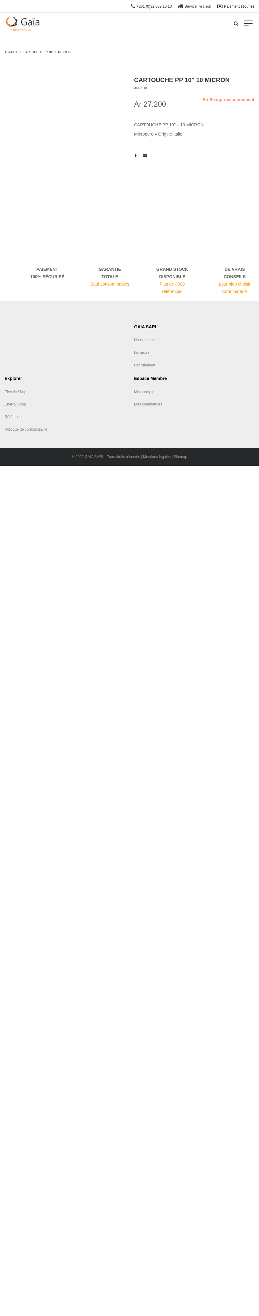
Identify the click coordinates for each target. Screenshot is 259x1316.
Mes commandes (148, 404)
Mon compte (144, 392)
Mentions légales (157, 457)
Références (14, 417)
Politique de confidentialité (26, 429)
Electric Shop (15, 392)
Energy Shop (15, 404)
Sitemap (180, 457)
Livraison (141, 352)
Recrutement (144, 365)
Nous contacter (146, 340)
